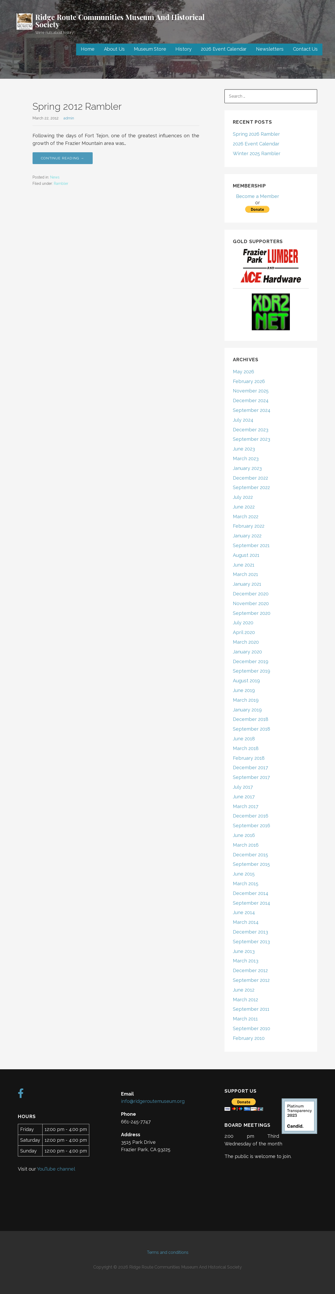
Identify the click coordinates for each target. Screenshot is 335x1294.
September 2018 (251, 729)
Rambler (61, 183)
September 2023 (251, 439)
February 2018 (249, 758)
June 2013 (244, 951)
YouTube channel (56, 1169)
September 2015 (251, 864)
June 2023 (244, 449)
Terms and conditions (168, 1252)
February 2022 (248, 526)
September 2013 (251, 941)
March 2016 (246, 845)
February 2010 (249, 1038)
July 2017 (243, 787)
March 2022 (245, 516)
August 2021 (246, 555)
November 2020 (251, 603)
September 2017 (251, 777)
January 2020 (247, 651)
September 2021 (251, 545)
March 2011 (245, 1018)
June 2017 (244, 796)
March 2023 (246, 458)
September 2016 (251, 825)
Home (87, 49)
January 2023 (247, 468)
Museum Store (150, 49)
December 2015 (250, 854)
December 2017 (250, 767)
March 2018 (246, 748)
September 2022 (251, 487)
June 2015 (244, 874)
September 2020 (251, 613)
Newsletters (269, 49)
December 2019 (250, 661)
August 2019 (246, 680)
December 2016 (250, 816)
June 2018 (244, 738)
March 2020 (246, 642)
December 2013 (250, 932)
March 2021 (245, 574)
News (55, 177)
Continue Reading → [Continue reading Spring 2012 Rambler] (62, 158)
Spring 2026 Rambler (256, 134)
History (183, 49)
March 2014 (246, 922)
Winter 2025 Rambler (256, 153)
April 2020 (244, 632)
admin (68, 118)
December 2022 (250, 478)
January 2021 (247, 584)
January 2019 (247, 710)
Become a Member (257, 196)
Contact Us (305, 49)
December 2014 (250, 893)
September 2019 (251, 671)
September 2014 (251, 903)
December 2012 (250, 970)
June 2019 (244, 690)
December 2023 (250, 429)
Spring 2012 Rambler (77, 106)
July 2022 (243, 497)
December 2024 (251, 400)
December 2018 (250, 719)
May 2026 (243, 371)
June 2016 (244, 835)
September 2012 (251, 980)
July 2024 (243, 420)
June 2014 (244, 912)
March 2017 (245, 806)
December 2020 (251, 593)
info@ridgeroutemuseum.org (153, 1101)
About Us (114, 49)
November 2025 (251, 391)
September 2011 (251, 1009)
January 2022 (247, 535)
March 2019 (246, 700)
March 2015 (245, 883)
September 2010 (251, 1028)
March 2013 (245, 960)
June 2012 (243, 990)
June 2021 (243, 565)
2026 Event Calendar (224, 49)
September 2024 (251, 410)
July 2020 (243, 622)
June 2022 (244, 507)
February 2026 (249, 381)
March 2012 (245, 999)
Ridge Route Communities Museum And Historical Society (120, 20)
